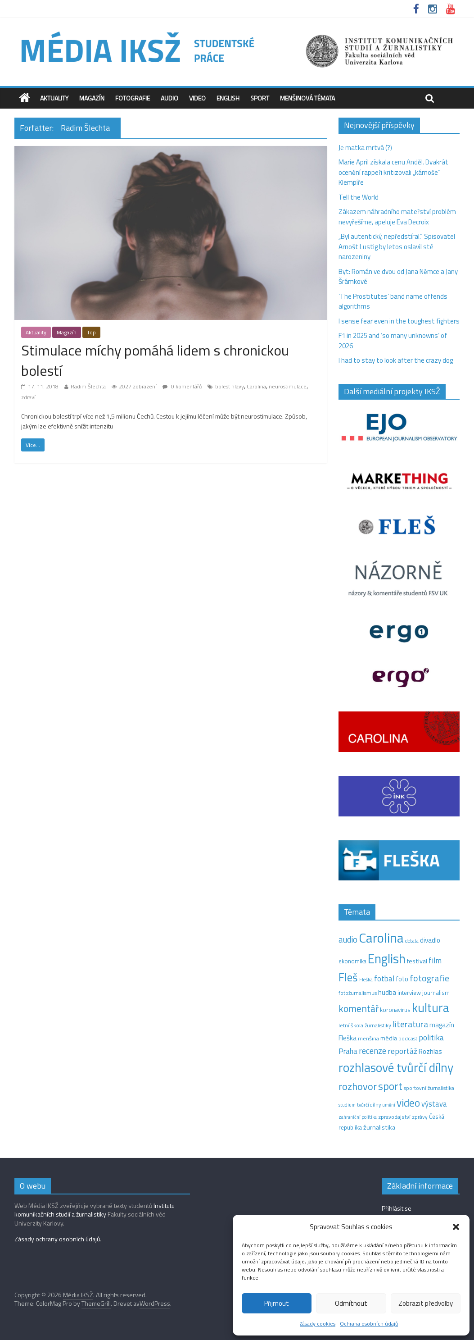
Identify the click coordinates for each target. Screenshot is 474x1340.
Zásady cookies (317, 1323)
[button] (455, 1226)
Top (91, 332)
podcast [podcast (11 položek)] (407, 1039)
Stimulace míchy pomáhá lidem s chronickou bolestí (155, 360)
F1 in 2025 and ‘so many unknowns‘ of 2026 (393, 340)
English (228, 98)
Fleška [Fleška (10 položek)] (366, 979)
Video (197, 98)
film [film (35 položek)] (435, 960)
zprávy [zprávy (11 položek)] (420, 1117)
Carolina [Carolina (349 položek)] (381, 938)
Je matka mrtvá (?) (365, 147)
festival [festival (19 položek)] (417, 961)
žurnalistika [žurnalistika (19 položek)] (379, 1127)
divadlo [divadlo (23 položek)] (430, 940)
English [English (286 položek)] (387, 958)
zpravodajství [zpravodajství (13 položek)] (394, 1116)
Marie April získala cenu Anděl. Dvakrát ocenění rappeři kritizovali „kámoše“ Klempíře (393, 172)
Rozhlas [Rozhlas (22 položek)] (430, 1051)
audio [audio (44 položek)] (348, 939)
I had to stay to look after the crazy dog (396, 360)
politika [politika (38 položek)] (431, 1037)
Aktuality (54, 98)
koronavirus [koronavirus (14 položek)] (395, 1009)
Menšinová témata (307, 98)
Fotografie (132, 98)
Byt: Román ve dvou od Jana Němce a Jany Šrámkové (398, 276)
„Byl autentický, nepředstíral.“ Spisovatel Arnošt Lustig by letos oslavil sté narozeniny (397, 246)
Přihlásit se (396, 1208)
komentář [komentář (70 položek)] (359, 1008)
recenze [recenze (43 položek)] (372, 1050)
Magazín (91, 98)
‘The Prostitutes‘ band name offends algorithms (393, 301)
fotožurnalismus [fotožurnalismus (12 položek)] (358, 993)
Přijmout (276, 1303)
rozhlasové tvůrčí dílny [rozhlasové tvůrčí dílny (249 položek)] (396, 1067)
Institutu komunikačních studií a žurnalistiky (94, 1210)
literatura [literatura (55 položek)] (410, 1024)
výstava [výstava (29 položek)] (434, 1103)
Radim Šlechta (88, 386)
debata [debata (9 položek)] (412, 940)
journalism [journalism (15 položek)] (436, 992)
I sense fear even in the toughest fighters (399, 321)
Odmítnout (351, 1303)
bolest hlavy (229, 386)
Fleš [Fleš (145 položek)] (348, 977)
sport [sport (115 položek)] (390, 1086)
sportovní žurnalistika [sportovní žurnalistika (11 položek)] (429, 1088)
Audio (169, 98)
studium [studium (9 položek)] (347, 1104)
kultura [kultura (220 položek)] (430, 1007)
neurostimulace (288, 386)
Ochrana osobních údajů (369, 1323)
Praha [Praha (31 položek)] (348, 1051)
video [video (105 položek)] (408, 1103)
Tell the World (359, 197)
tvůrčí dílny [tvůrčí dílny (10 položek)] (369, 1104)
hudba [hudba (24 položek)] (387, 992)
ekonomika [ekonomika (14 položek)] (352, 961)
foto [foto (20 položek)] (402, 979)
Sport (259, 98)
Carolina (256, 386)
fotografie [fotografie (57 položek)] (429, 978)
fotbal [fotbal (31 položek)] (384, 978)
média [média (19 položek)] (388, 1038)
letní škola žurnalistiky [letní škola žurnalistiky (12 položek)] (365, 1025)
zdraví (28, 397)
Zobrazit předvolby (425, 1303)
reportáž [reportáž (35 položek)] (402, 1051)
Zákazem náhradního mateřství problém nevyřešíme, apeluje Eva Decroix (397, 216)
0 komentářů (182, 386)
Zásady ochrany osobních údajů (57, 1239)
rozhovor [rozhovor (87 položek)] (358, 1086)
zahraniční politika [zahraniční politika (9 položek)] (358, 1117)
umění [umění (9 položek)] (388, 1104)
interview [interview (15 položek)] (409, 992)
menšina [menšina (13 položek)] (368, 1038)
